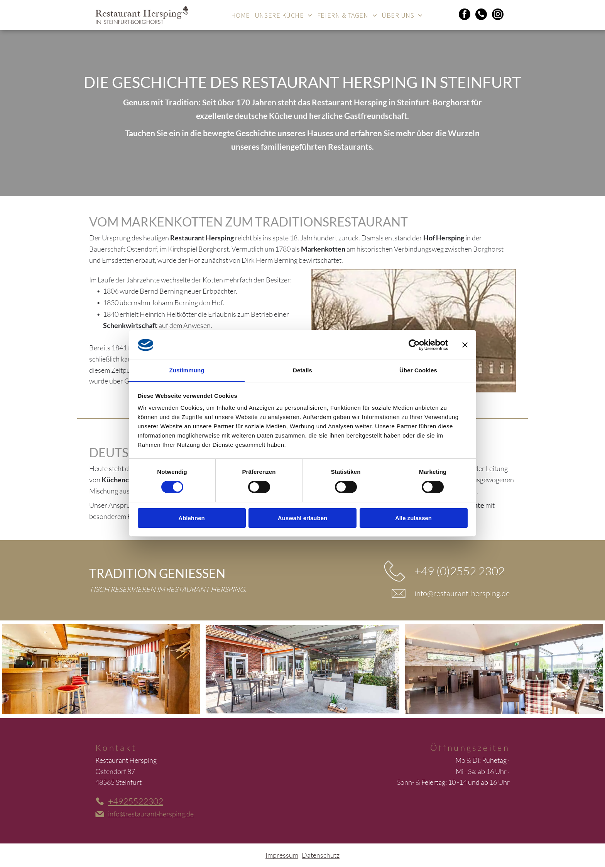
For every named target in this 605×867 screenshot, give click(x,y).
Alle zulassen (413, 518)
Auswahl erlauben (302, 518)
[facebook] (464, 15)
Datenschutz (321, 855)
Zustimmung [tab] (186, 370)
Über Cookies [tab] (418, 370)
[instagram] (498, 15)
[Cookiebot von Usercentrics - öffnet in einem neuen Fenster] (414, 345)
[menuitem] (240, 15)
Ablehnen (191, 518)
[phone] (481, 15)
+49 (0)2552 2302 (459, 571)
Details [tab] (302, 370)
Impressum (281, 855)
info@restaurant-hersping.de (462, 593)
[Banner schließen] (465, 345)
